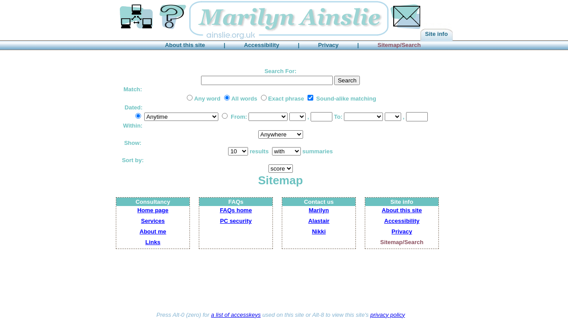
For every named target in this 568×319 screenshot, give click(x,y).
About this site (402, 210)
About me (153, 231)
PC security (236, 221)
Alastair (319, 221)
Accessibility (402, 221)
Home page (152, 210)
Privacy (401, 231)
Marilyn (319, 210)
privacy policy (387, 314)
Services (153, 221)
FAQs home (236, 210)
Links (153, 242)
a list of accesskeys (236, 314)
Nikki (319, 231)
